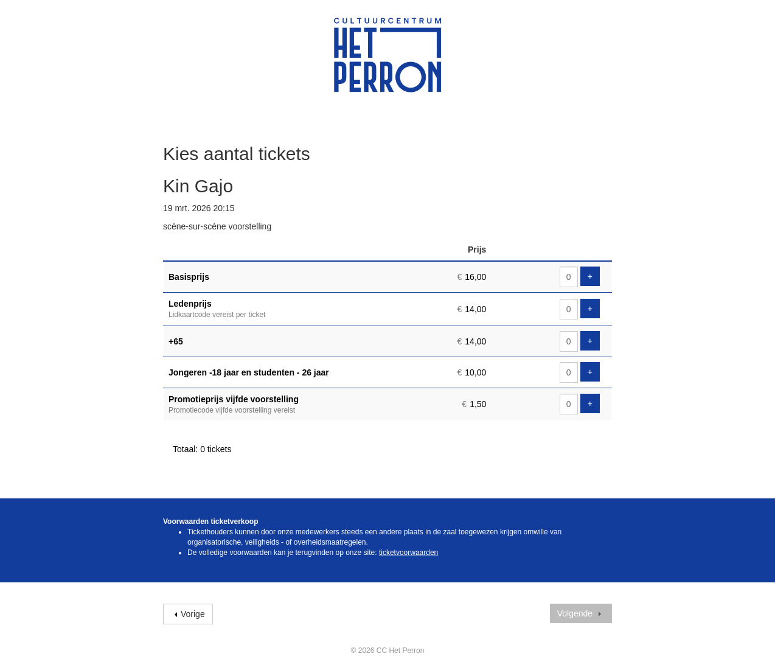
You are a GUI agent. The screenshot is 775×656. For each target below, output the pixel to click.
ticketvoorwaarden (408, 552)
